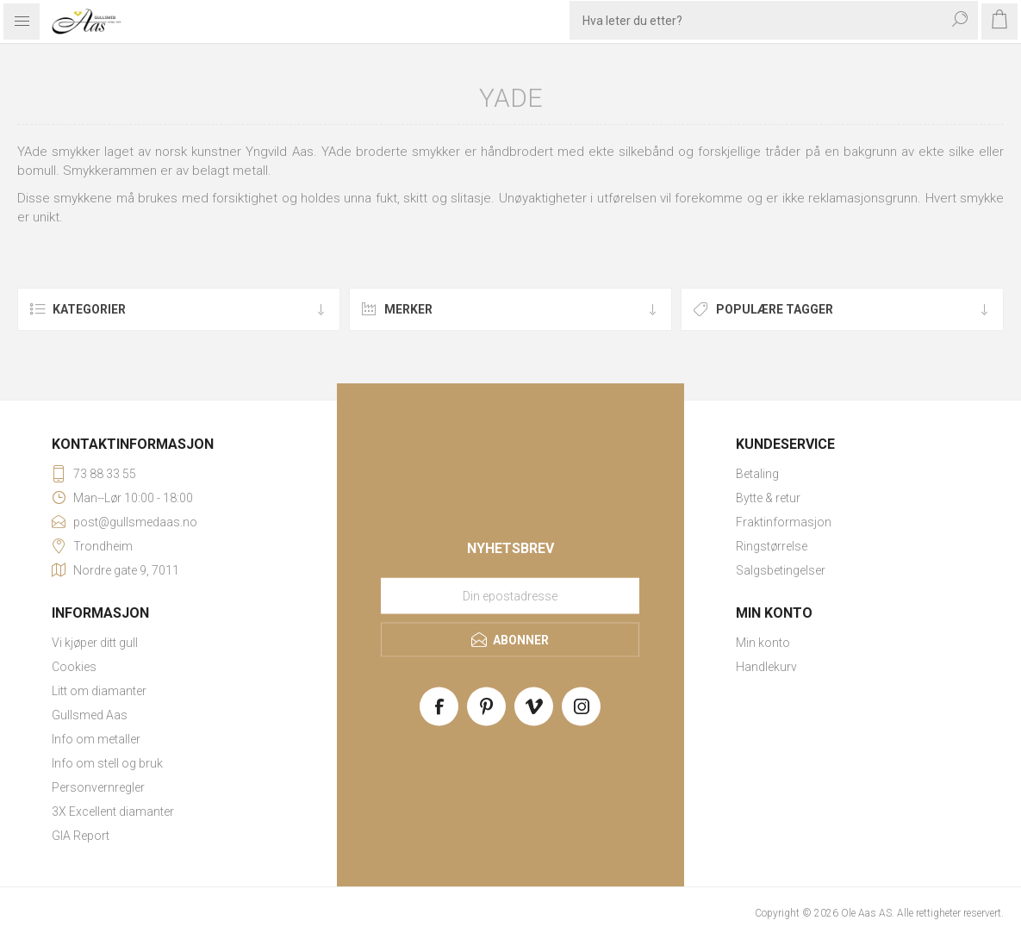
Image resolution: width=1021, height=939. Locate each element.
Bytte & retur (768, 498)
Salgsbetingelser (780, 570)
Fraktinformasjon (783, 522)
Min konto (763, 643)
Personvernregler (98, 787)
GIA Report (80, 836)
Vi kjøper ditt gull (95, 643)
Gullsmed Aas (90, 715)
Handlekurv (766, 667)
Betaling (757, 474)
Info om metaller (96, 739)
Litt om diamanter (99, 691)
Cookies (74, 667)
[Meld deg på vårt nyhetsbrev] (510, 596)
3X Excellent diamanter (113, 811)
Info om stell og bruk (107, 763)
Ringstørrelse (771, 546)
